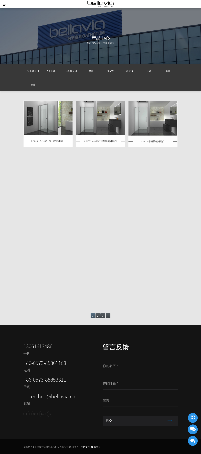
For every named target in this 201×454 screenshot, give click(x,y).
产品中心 (97, 43)
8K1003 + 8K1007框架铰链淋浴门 (100, 141)
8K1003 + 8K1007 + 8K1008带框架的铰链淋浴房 (48, 141)
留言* (107, 400)
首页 (89, 43)
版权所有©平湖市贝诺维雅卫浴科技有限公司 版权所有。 (52, 446)
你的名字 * (110, 366)
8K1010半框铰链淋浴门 (153, 142)
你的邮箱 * (110, 383)
